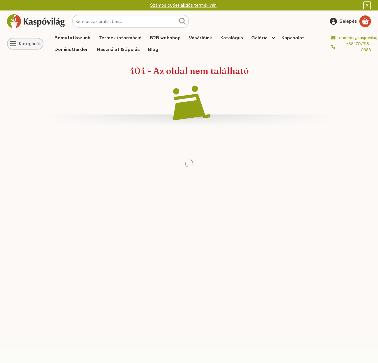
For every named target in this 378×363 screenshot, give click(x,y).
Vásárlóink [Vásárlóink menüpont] (200, 38)
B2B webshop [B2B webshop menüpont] (165, 38)
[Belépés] (343, 21)
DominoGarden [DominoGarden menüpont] (71, 49)
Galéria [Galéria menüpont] (259, 38)
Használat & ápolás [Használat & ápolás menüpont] (118, 49)
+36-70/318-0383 (358, 46)
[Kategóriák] (25, 44)
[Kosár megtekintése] (365, 21)
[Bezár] (367, 5)
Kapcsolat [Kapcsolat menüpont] (293, 38)
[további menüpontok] (273, 38)
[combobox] (130, 21)
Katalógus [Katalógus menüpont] (231, 38)
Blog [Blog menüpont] (153, 49)
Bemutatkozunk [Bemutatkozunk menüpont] (72, 38)
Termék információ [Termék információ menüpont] (120, 38)
